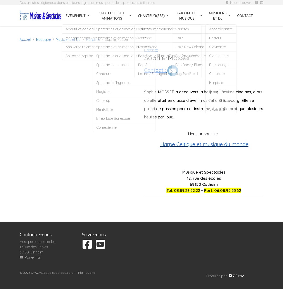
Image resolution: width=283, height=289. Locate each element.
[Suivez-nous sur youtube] (261, 2)
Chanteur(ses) (151, 16)
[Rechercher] (260, 16)
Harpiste (151, 50)
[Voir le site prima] (236, 276)
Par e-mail (30, 257)
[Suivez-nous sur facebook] (256, 2)
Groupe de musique (186, 16)
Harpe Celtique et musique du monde (204, 144)
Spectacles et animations (111, 16)
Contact (245, 16)
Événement (76, 16)
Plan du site (86, 273)
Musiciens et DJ (217, 16)
